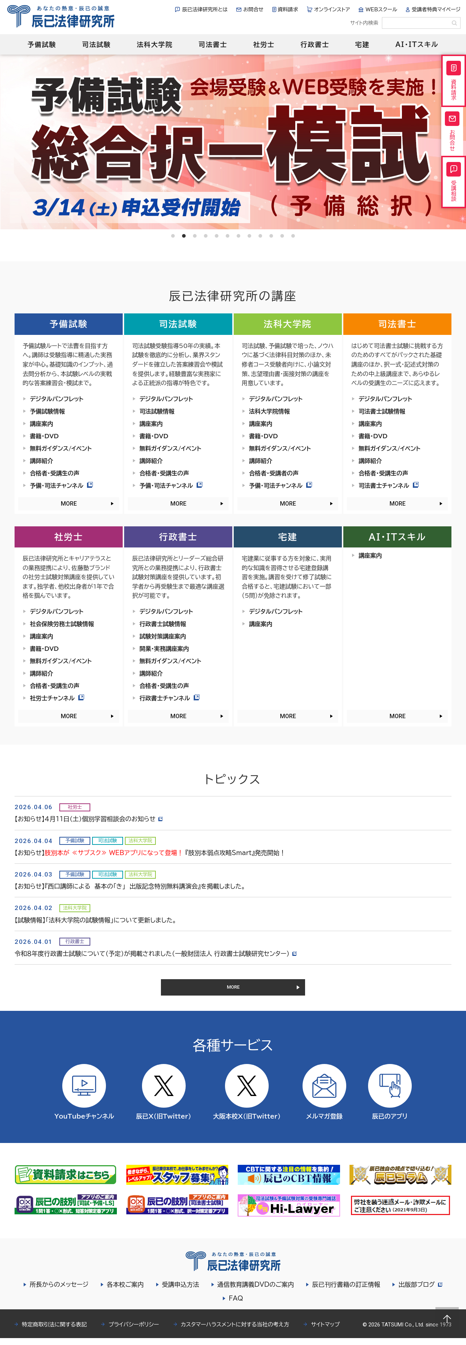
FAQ (236, 1305)
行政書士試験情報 (162, 624)
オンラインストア (332, 9)
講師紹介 (41, 461)
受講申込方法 (179, 1291)
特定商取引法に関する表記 (54, 1331)
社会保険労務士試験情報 (62, 624)
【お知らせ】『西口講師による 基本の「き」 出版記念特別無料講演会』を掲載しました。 (130, 886)
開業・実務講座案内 (164, 649)
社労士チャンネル (57, 698)
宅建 (362, 44)
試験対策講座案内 (162, 636)
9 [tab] (260, 236)
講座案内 (41, 424)
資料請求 (288, 9)
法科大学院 (155, 44)
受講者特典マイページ (436, 9)
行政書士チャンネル (169, 698)
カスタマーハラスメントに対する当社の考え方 (235, 1331)
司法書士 (212, 44)
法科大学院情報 (269, 411)
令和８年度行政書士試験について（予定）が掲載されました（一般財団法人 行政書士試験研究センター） (157, 953)
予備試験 (41, 44)
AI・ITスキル (417, 44)
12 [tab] (293, 236)
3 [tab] (195, 236)
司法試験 (96, 44)
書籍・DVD (44, 436)
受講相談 (453, 198)
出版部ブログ (420, 1291)
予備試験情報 (47, 411)
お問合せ (253, 9)
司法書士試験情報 (382, 411)
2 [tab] (184, 236)
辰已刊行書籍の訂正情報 (345, 1291)
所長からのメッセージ (57, 1291)
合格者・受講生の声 (54, 473)
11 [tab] (282, 236)
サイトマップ (325, 1331)
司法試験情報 (156, 411)
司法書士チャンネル (389, 485)
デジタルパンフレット (56, 399)
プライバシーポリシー (133, 1331)
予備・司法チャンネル (61, 485)
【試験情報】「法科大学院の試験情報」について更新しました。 (95, 920)
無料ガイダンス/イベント (61, 448)
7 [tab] (238, 236)
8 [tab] (249, 236)
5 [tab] (216, 236)
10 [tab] (271, 236)
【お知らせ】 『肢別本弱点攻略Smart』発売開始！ (150, 853)
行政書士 (314, 44)
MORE (69, 503)
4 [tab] (206, 236)
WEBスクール (381, 9)
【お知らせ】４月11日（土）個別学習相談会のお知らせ (90, 819)
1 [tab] (173, 236)
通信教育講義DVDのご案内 (254, 1291)
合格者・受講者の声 (274, 473)
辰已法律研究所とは (205, 9)
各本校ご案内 (124, 1291)
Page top (447, 1318)
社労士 (264, 44)
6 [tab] (227, 236)
